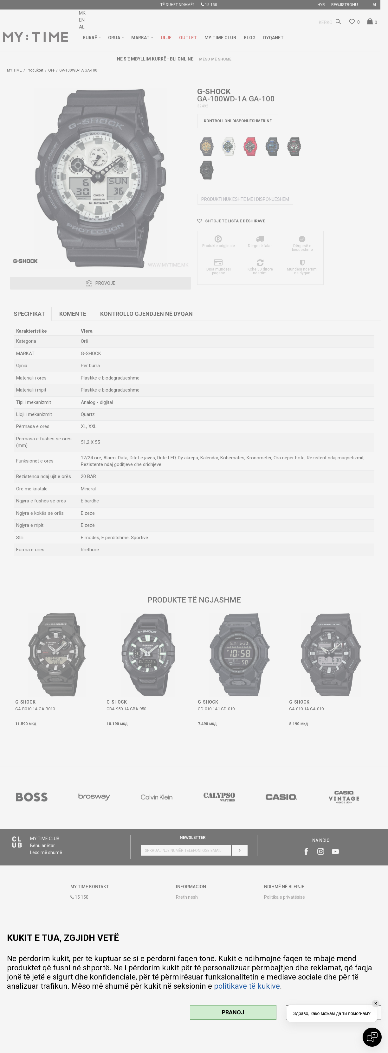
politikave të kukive (247, 986)
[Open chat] (372, 1037)
